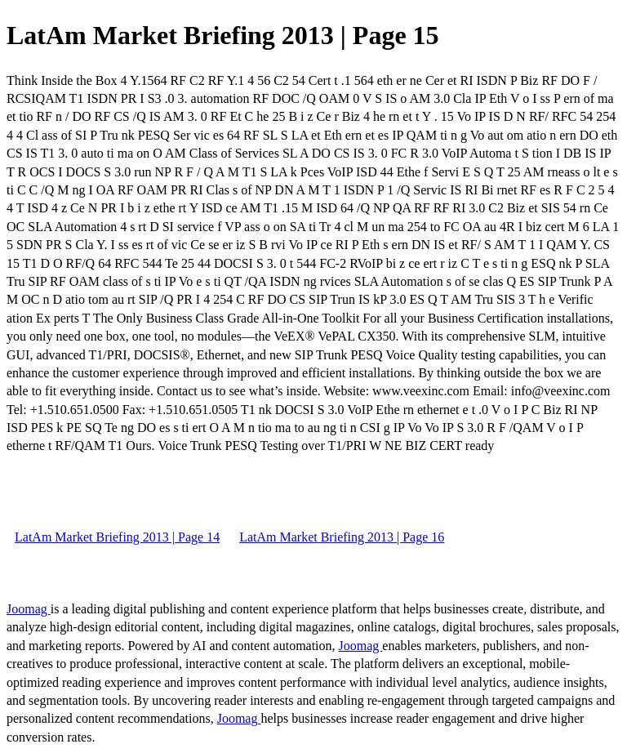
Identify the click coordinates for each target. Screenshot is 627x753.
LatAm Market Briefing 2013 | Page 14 (117, 537)
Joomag (29, 609)
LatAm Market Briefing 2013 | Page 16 (341, 537)
